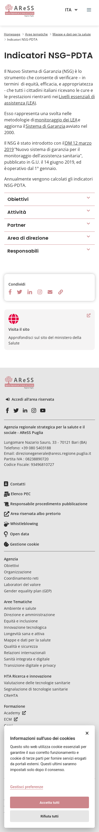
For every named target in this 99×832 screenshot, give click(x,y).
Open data (19, 533)
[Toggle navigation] (89, 9)
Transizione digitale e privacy (30, 665)
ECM (11, 719)
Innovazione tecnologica (25, 627)
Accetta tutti (49, 802)
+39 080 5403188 (36, 447)
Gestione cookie (24, 544)
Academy (15, 712)
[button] (49, 199)
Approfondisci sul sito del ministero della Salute (49, 330)
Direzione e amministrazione (29, 614)
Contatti (17, 483)
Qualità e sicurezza (21, 646)
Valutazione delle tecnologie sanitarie (37, 682)
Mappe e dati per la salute (27, 639)
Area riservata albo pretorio (36, 513)
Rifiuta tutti (50, 816)
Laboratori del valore (22, 584)
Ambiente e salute (20, 608)
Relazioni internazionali (25, 652)
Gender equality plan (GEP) (27, 590)
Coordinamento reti (21, 578)
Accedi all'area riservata (30, 399)
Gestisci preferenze (26, 787)
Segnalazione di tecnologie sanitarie (36, 689)
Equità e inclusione (21, 620)
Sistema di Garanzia (45, 126)
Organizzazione (17, 571)
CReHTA (11, 695)
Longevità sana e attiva (24, 633)
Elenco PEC (21, 493)
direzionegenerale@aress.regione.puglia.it (53, 453)
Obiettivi (11, 565)
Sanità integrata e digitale (27, 658)
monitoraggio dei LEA (56, 120)
